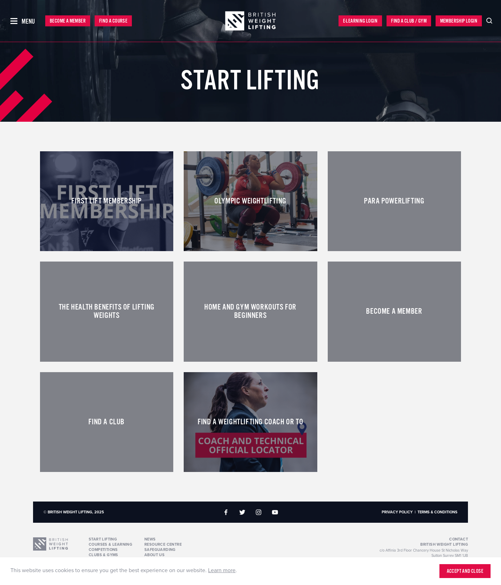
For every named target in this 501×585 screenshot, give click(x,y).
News (150, 539)
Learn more (222, 570)
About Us (154, 555)
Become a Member (68, 21)
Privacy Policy (397, 512)
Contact (458, 539)
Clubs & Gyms (103, 555)
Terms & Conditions (438, 512)
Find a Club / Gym (409, 21)
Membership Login (458, 21)
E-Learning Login (360, 21)
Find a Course (113, 21)
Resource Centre (163, 544)
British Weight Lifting (444, 544)
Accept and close (465, 571)
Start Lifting (103, 539)
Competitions (103, 549)
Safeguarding (160, 549)
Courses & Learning (110, 544)
